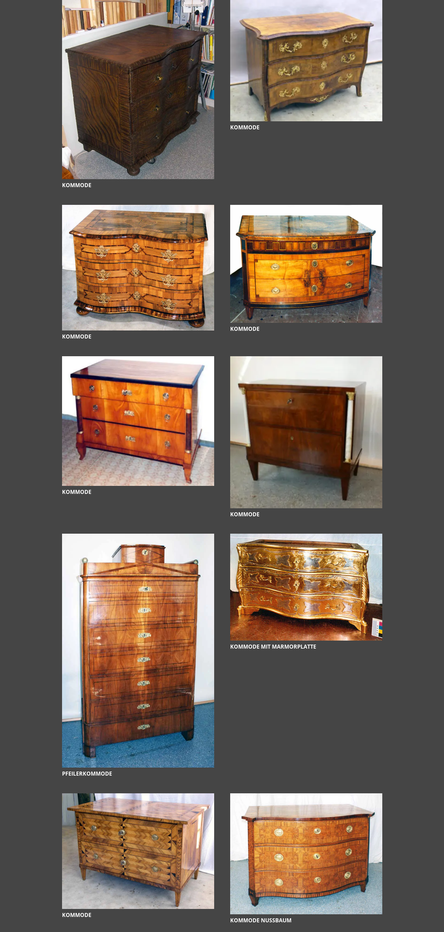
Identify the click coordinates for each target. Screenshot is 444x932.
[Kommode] (138, 4)
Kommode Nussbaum (261, 920)
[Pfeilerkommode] (138, 538)
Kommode (76, 185)
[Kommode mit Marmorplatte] (306, 538)
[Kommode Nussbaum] (306, 798)
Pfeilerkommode (87, 773)
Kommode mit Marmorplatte (273, 646)
